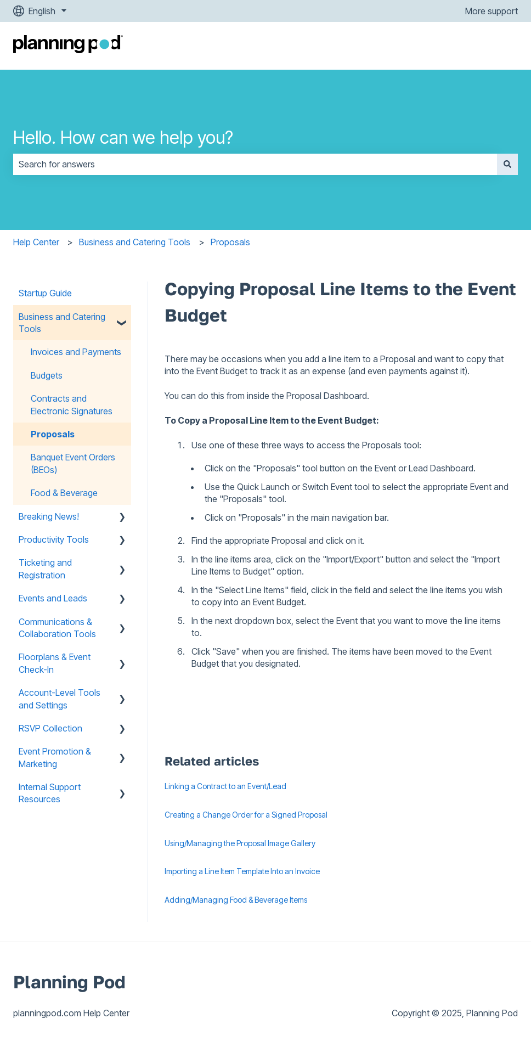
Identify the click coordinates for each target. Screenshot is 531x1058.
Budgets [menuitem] (47, 375)
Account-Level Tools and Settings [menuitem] (59, 698)
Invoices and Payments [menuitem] (76, 351)
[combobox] (255, 164)
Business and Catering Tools (134, 242)
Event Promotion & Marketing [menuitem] (55, 757)
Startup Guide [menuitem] (45, 293)
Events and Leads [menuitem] (53, 598)
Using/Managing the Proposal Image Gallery (240, 843)
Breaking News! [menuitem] (49, 516)
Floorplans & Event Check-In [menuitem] (55, 662)
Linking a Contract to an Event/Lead (225, 786)
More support (491, 10)
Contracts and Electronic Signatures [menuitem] (71, 404)
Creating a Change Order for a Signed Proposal (246, 814)
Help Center (36, 242)
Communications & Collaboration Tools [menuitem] (57, 627)
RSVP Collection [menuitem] (50, 728)
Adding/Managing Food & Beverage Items (236, 899)
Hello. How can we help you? (123, 137)
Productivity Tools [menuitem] (54, 539)
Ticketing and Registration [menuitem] (45, 568)
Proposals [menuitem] (53, 434)
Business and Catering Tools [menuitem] (62, 322)
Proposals (230, 242)
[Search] (507, 164)
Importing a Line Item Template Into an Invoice (242, 871)
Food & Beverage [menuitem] (64, 492)
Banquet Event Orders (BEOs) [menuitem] (73, 463)
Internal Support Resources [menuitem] (50, 792)
